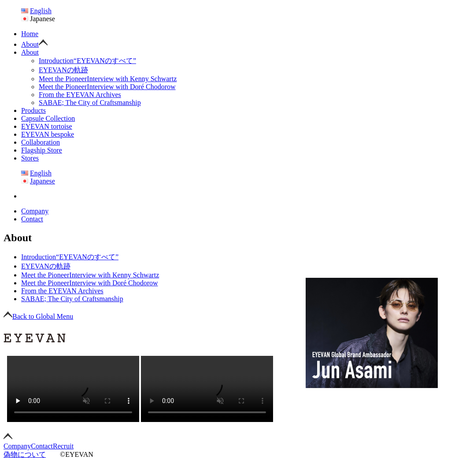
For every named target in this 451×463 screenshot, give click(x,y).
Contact (32, 219)
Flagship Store (41, 150)
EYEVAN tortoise (46, 126)
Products (33, 110)
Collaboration (40, 142)
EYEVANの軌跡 (63, 70)
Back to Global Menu (38, 316)
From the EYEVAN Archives (80, 94)
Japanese (42, 181)
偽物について (25, 454)
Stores (30, 158)
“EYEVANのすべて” (87, 60)
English (41, 11)
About (30, 44)
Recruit (63, 446)
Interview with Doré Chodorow (107, 86)
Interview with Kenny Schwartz (108, 78)
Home (29, 33)
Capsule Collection (48, 118)
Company (34, 211)
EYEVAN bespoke (47, 134)
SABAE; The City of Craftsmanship (90, 102)
